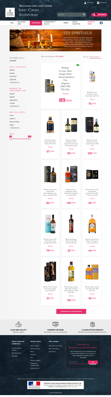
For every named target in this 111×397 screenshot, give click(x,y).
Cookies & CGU (34, 368)
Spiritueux (36, 23)
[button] (20, 82)
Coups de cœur (91, 23)
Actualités (15, 356)
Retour (32, 351)
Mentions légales (35, 360)
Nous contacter (34, 346)
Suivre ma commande (55, 346)
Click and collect (35, 349)
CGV (31, 357)
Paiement (33, 354)
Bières (66, 23)
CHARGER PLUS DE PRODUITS (71, 311)
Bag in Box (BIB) (22, 23)
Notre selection (76, 23)
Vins (12, 23)
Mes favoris (52, 351)
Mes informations (54, 349)
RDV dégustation (17, 353)
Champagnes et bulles (50, 23)
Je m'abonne (92, 362)
